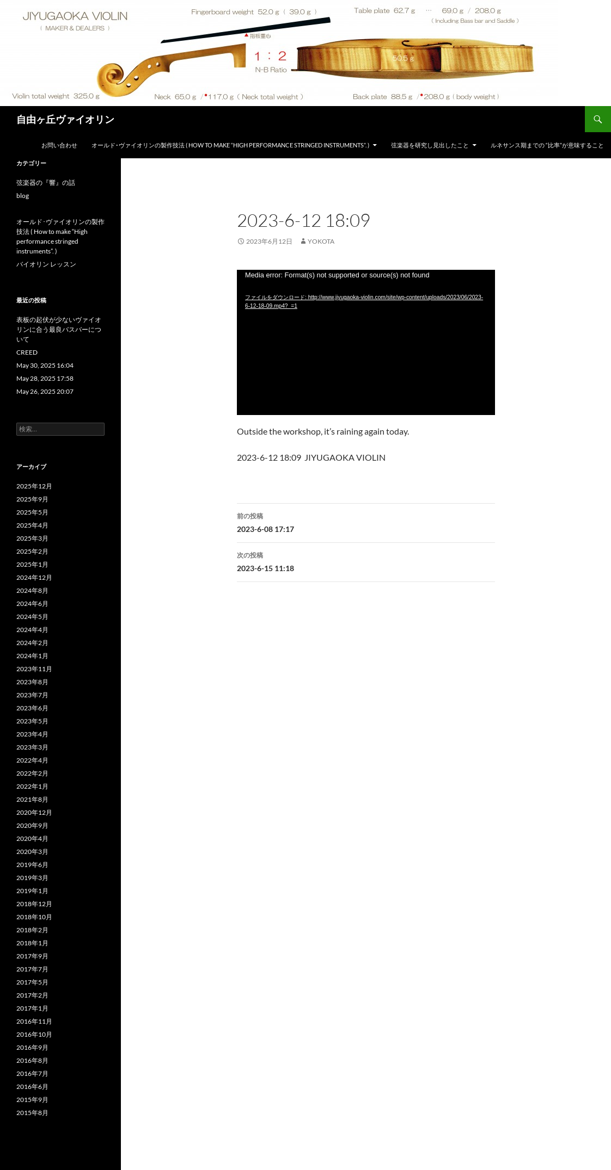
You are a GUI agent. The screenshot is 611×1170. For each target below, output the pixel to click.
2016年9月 (32, 1047)
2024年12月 (34, 577)
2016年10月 (34, 1034)
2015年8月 (32, 1113)
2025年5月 (32, 512)
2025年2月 (32, 551)
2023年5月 (32, 721)
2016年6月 (32, 1086)
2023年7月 (32, 695)
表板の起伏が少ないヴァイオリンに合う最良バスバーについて (58, 329)
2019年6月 (32, 865)
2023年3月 (32, 747)
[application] (366, 342)
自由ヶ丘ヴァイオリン (65, 119)
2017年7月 (32, 969)
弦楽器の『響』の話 (45, 182)
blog (22, 195)
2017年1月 (32, 1008)
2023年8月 (32, 682)
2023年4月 (32, 734)
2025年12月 (34, 486)
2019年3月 (32, 878)
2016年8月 (32, 1060)
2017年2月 (32, 995)
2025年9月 (32, 499)
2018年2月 (32, 930)
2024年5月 (32, 616)
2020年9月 (32, 825)
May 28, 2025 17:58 (48, 378)
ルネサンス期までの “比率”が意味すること (547, 144)
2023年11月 (34, 669)
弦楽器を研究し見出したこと (430, 144)
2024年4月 (32, 630)
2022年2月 (32, 773)
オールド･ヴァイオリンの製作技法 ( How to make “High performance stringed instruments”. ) (230, 144)
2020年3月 (32, 851)
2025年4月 (32, 525)
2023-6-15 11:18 (366, 561)
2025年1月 (32, 564)
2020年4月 (32, 838)
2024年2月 (32, 643)
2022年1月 (32, 786)
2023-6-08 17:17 (366, 522)
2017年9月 (32, 956)
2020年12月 (34, 812)
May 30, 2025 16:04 (45, 365)
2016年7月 (32, 1073)
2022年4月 (32, 760)
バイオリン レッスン (46, 264)
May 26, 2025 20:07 (45, 391)
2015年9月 (32, 1099)
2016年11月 (34, 1021)
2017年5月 (32, 982)
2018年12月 (34, 904)
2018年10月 (34, 917)
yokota (321, 241)
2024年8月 (32, 590)
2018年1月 (32, 943)
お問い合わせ (59, 144)
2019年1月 (32, 891)
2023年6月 (32, 708)
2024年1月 (32, 656)
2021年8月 (32, 799)
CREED (27, 352)
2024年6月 (32, 603)
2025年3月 (32, 538)
